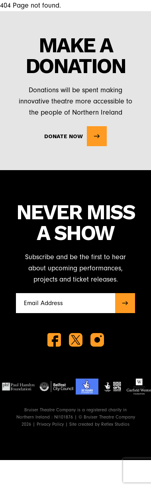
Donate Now (75, 136)
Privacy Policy (50, 424)
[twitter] (75, 340)
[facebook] (54, 340)
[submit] (125, 303)
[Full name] (63, 303)
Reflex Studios (115, 424)
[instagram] (97, 340)
